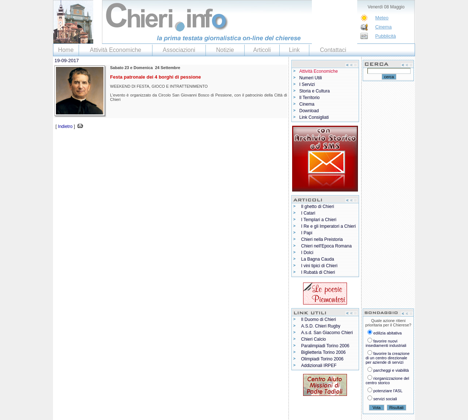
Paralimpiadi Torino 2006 (325, 345)
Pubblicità (385, 36)
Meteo (381, 17)
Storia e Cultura (314, 91)
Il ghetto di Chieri (317, 206)
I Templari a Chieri (318, 219)
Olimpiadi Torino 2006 (322, 359)
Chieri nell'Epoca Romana (326, 246)
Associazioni (179, 50)
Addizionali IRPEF (319, 365)
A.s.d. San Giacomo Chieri (327, 332)
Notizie (225, 50)
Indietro (65, 126)
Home (66, 50)
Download (309, 110)
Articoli (262, 50)
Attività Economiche (115, 50)
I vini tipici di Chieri (319, 265)
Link (294, 50)
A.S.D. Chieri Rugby (320, 326)
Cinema (383, 27)
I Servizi (307, 84)
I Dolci (307, 252)
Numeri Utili (310, 77)
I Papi (307, 232)
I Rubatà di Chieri (318, 272)
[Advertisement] (138, 141)
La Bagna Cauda (317, 259)
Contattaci (333, 50)
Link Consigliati (314, 117)
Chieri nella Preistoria (322, 239)
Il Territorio (309, 97)
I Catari (308, 213)
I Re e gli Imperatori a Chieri (328, 226)
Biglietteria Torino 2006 (323, 352)
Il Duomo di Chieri (318, 319)
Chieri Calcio (313, 339)
